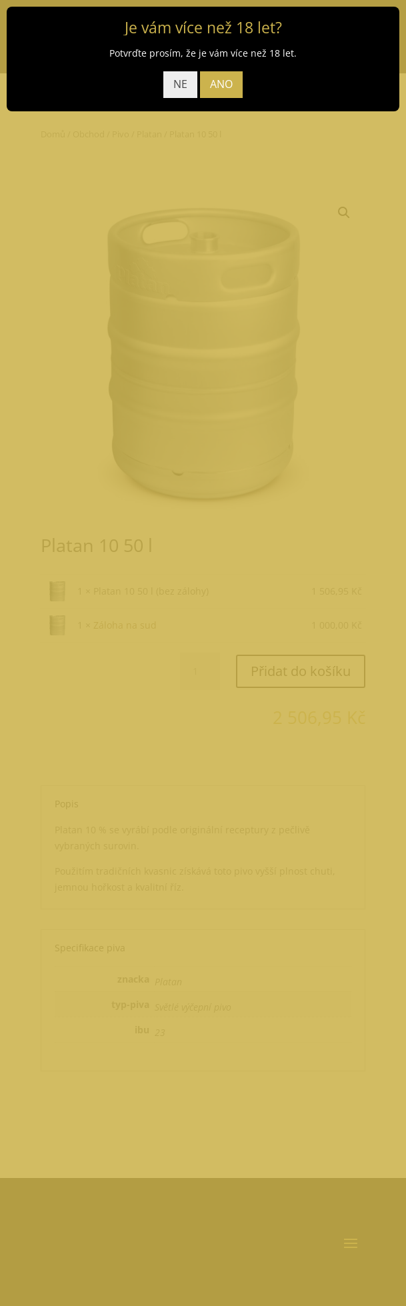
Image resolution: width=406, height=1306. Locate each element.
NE (180, 84)
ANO (221, 84)
